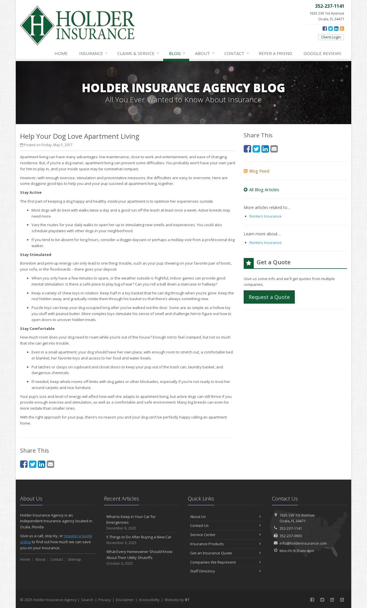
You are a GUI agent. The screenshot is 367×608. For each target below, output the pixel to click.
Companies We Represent (225, 562)
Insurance (93, 53)
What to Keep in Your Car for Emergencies (141, 522)
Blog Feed (256, 171)
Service (138, 53)
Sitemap (74, 559)
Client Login (331, 37)
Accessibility (149, 599)
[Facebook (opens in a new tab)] (325, 28)
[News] (342, 28)
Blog (177, 53)
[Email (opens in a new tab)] (50, 464)
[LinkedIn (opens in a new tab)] (336, 28)
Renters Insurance (265, 216)
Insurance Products (225, 543)
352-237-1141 (291, 528)
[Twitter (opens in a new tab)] (330, 28)
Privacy (104, 599)
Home (61, 53)
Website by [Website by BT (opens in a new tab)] (177, 599)
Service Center (225, 534)
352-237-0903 (291, 535)
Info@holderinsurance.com (303, 543)
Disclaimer (125, 599)
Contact (236, 53)
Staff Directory (225, 571)
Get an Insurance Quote (225, 553)
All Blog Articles (261, 189)
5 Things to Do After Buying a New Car (141, 540)
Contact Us (225, 525)
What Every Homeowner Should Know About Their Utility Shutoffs (141, 557)
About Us (225, 516)
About (205, 53)
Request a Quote (269, 297)
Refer (275, 53)
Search (87, 599)
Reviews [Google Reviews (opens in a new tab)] (322, 53)
